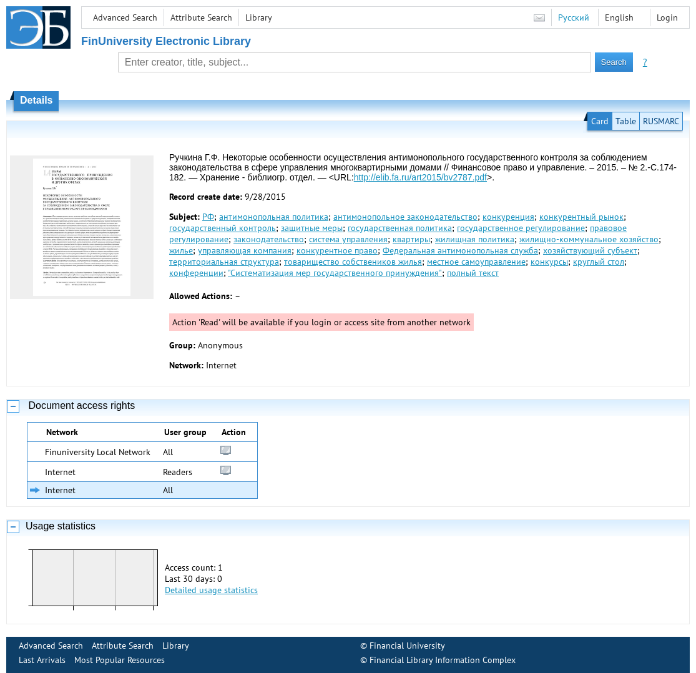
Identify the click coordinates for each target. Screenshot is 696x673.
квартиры (411, 239)
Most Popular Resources (119, 660)
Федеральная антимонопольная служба (460, 250)
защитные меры (312, 227)
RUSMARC (661, 121)
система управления (348, 239)
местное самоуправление (476, 261)
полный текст (473, 272)
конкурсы (549, 261)
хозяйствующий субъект (590, 250)
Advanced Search (125, 17)
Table (625, 121)
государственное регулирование (521, 227)
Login (667, 17)
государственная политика (400, 227)
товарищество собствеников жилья (353, 261)
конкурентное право (337, 250)
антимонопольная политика (273, 216)
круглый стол (598, 261)
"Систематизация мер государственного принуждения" (335, 272)
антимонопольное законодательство (405, 216)
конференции (196, 272)
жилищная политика (474, 239)
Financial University (407, 645)
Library (258, 17)
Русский (573, 17)
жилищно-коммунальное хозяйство (589, 239)
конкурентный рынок (581, 216)
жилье (181, 250)
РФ (208, 216)
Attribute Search (201, 17)
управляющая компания (245, 250)
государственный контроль (222, 227)
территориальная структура (224, 261)
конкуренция (508, 216)
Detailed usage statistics (211, 590)
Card (600, 121)
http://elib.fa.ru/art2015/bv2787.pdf (420, 177)
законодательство (268, 239)
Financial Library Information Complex (443, 660)
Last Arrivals (42, 660)
